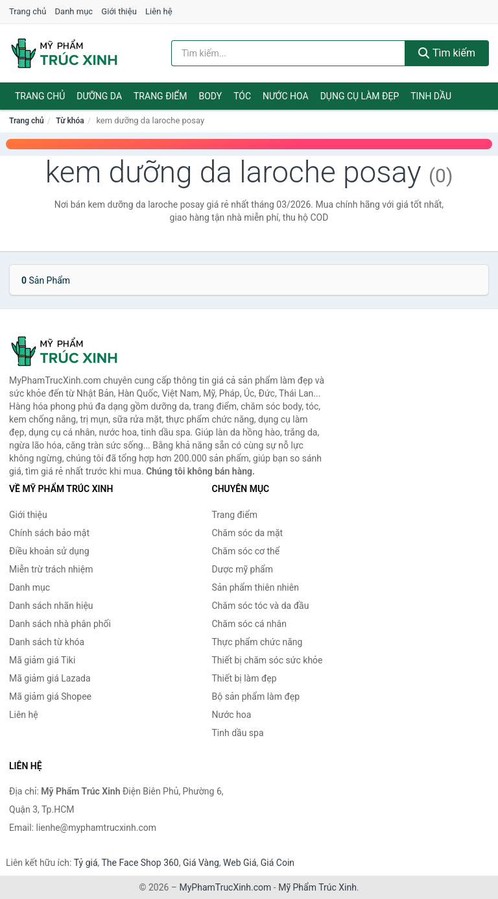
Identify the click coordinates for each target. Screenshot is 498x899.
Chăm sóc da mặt (247, 533)
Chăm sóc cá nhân (249, 624)
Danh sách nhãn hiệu (51, 605)
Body (210, 96)
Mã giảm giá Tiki (42, 660)
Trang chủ (27, 11)
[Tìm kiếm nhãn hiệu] (288, 53)
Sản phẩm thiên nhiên (255, 587)
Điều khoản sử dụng (49, 551)
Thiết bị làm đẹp (244, 678)
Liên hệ (158, 11)
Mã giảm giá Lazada (50, 678)
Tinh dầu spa (238, 733)
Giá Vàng (201, 862)
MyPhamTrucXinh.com (226, 887)
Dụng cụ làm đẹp (359, 96)
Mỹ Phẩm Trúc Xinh (317, 887)
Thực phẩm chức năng (257, 642)
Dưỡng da (99, 96)
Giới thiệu (118, 11)
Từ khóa (70, 120)
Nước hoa (286, 96)
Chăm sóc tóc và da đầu (260, 605)
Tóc (242, 96)
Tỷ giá (86, 862)
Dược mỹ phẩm (243, 569)
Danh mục (74, 11)
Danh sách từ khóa (46, 642)
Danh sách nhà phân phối (60, 624)
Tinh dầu (430, 96)
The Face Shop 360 (139, 862)
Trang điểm (160, 96)
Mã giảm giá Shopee (50, 696)
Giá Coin (277, 862)
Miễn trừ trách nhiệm (51, 569)
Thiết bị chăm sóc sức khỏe (267, 660)
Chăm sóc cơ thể (246, 551)
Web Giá (240, 862)
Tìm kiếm (446, 53)
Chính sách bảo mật (49, 533)
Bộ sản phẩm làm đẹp (256, 696)
